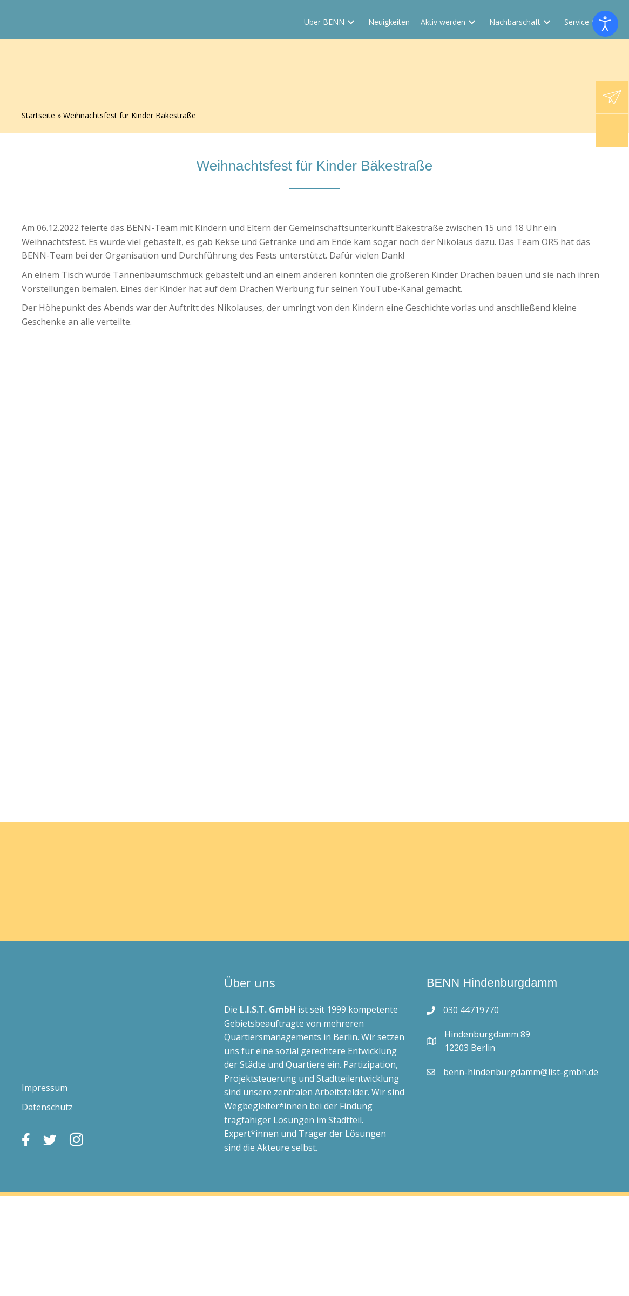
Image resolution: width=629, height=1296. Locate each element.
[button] (350, 62)
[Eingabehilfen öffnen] (605, 24)
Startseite (38, 115)
